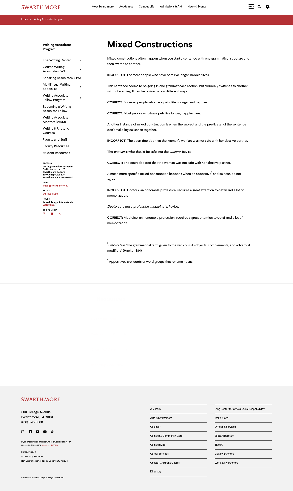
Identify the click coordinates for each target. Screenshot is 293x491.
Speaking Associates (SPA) (62, 78)
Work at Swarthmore (226, 463)
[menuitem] (103, 7)
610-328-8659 (50, 194)
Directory (155, 471)
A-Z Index (155, 409)
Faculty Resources (56, 146)
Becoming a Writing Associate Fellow (57, 109)
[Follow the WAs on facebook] (54, 214)
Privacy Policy (28, 452)
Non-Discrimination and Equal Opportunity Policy (45, 461)
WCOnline (48, 205)
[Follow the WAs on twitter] (62, 214)
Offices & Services (225, 427)
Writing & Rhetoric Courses (56, 131)
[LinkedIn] (37, 432)
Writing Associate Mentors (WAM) (55, 120)
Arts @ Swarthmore (161, 418)
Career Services (159, 454)
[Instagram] (23, 432)
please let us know (49, 445)
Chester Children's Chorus (165, 463)
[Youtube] (45, 432)
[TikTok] (52, 432)
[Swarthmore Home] (41, 400)
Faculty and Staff (55, 139)
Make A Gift (221, 418)
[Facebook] (30, 432)
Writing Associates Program (57, 47)
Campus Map (158, 445)
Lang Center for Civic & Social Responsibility (240, 409)
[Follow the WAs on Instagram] (46, 214)
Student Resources (56, 153)
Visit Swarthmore (224, 454)
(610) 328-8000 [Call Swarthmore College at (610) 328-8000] (32, 422)
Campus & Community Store (166, 436)
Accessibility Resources (33, 456)
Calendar (155, 427)
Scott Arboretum (224, 436)
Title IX (219, 445)
